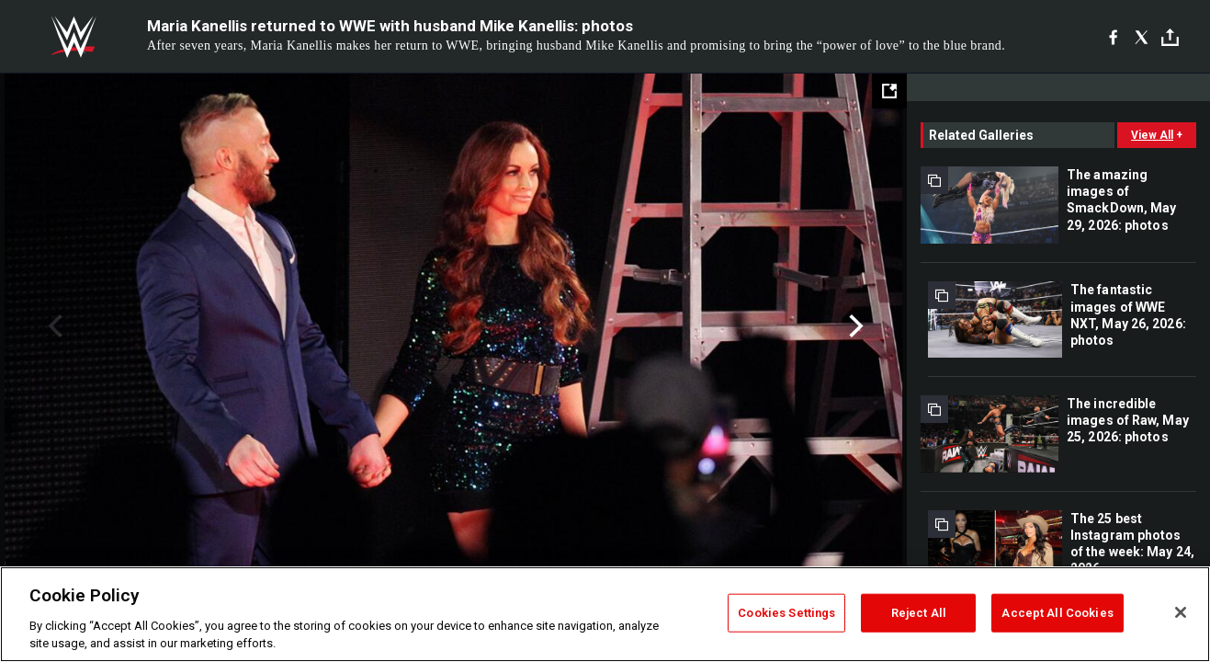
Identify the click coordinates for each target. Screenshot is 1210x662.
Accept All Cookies (1057, 613)
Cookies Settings (786, 613)
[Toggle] (1170, 37)
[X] (1141, 37)
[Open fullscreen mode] (889, 91)
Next (854, 326)
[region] (605, 614)
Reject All (918, 613)
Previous (53, 326)
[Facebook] (1113, 37)
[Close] (1180, 612)
